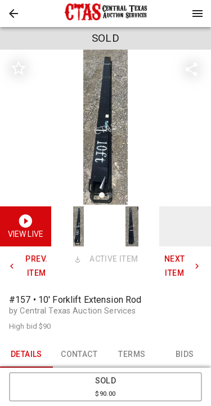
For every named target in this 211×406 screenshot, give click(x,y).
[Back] (13, 13)
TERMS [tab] (132, 354)
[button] (13, 13)
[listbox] (105, 129)
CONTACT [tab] (79, 354)
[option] (105, 129)
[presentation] (106, 13)
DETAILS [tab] (26, 354)
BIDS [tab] (184, 354)
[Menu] (197, 13)
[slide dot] (102, 195)
